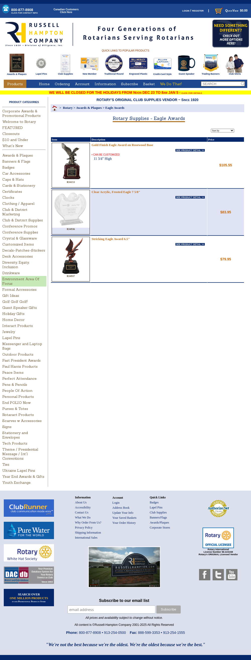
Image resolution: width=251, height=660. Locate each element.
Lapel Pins (41, 73)
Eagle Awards (114, 108)
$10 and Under (15, 139)
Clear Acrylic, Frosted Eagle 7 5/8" (116, 192)
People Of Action (17, 390)
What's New (12, 146)
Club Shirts (234, 73)
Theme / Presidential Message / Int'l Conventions (20, 454)
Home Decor (13, 319)
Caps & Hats (13, 179)
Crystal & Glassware (19, 238)
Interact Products (17, 325)
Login (116, 502)
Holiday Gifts (13, 313)
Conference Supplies (20, 232)
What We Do (83, 517)
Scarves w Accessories (22, 420)
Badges (8, 167)
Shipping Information (88, 532)
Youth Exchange (16, 482)
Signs (7, 427)
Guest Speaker (186, 73)
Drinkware (11, 273)
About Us (81, 502)
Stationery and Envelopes (15, 435)
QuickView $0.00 (230, 10)
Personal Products (18, 396)
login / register (193, 10)
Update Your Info (123, 512)
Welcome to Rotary (19, 121)
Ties (5, 464)
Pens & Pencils (14, 384)
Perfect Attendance (19, 378)
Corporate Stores (160, 527)
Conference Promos (19, 226)
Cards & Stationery (18, 185)
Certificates (12, 191)
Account (82, 84)
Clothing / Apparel (18, 203)
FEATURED (12, 127)
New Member (89, 73)
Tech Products (14, 443)
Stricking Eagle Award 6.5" (111, 239)
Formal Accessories (19, 289)
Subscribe (129, 84)
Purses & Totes (15, 408)
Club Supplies (65, 73)
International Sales (86, 537)
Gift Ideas (10, 295)
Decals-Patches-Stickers (23, 250)
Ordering (62, 84)
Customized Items (18, 244)
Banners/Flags (158, 517)
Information (105, 84)
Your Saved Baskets (124, 518)
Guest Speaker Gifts (19, 307)
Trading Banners (210, 73)
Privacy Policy (84, 527)
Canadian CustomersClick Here (66, 11)
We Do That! (171, 84)
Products (15, 84)
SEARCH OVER (29, 598)
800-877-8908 (24, 11)
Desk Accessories (17, 256)
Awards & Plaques (16, 72)
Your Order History (124, 523)
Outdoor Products (17, 354)
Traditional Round (114, 73)
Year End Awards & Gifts (23, 476)
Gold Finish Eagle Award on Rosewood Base (122, 145)
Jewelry (8, 331)
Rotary (68, 108)
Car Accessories (16, 173)
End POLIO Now (16, 402)
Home (44, 84)
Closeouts (11, 133)
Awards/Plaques (159, 522)
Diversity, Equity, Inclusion (15, 264)
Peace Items (13, 372)
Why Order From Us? (88, 522)
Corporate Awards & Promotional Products (21, 113)
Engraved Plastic (138, 73)
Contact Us (82, 512)
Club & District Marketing (14, 211)
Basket (149, 84)
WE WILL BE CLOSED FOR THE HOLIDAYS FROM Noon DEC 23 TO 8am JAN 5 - (125, 92)
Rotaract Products (18, 414)
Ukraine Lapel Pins (18, 470)
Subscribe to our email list (124, 600)
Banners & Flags (16, 161)
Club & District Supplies (22, 220)
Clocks (8, 197)
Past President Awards (21, 360)
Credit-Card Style (162, 73)
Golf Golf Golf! (15, 301)
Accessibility (83, 507)
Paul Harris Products (20, 366)
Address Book (121, 507)
